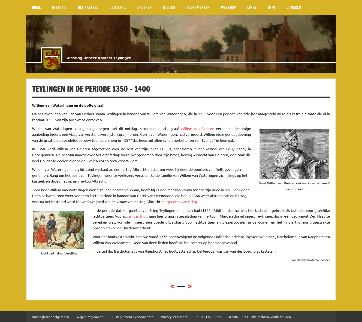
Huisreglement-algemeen (50, 316)
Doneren (294, 7)
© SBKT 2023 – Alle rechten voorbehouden (260, 316)
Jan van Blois (137, 216)
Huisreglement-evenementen (132, 316)
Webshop (228, 7)
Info (271, 7)
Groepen (144, 7)
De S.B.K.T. (117, 7)
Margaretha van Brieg (179, 201)
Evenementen (198, 7)
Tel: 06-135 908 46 (208, 316)
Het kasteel (88, 7)
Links (252, 7)
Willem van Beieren (197, 128)
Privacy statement (174, 316)
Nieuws (169, 7)
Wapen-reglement (89, 316)
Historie (59, 7)
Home (36, 7)
